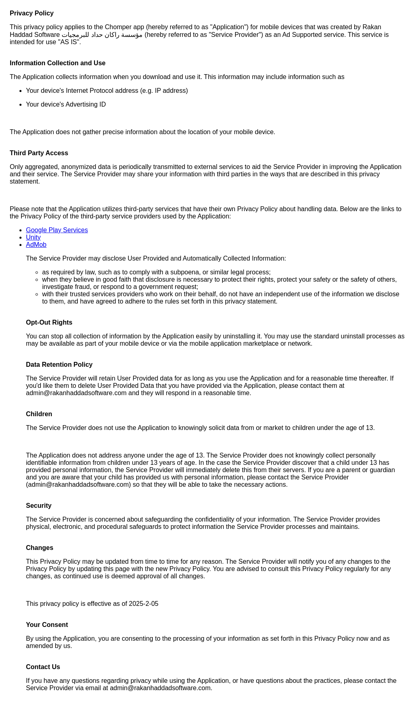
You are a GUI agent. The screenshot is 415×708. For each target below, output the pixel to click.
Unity (33, 237)
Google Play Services (57, 230)
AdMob (36, 244)
